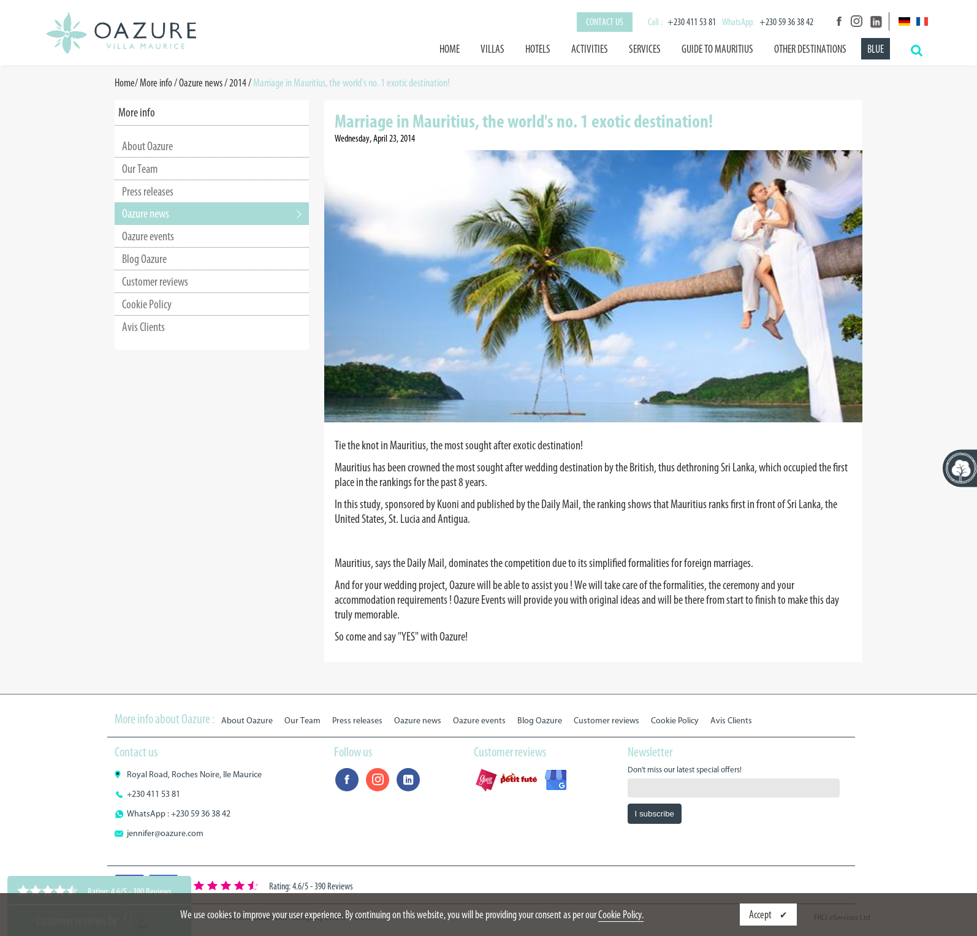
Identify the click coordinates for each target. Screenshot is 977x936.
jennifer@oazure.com (165, 833)
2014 (237, 82)
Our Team (140, 168)
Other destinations (810, 49)
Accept (761, 914)
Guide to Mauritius (717, 49)
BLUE (875, 49)
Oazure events (148, 236)
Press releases (147, 191)
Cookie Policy (147, 304)
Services (645, 49)
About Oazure (147, 146)
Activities (589, 49)
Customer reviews (155, 281)
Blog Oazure (144, 258)
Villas (492, 49)
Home (449, 49)
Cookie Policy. (621, 914)
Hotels (537, 49)
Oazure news (200, 82)
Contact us (604, 22)
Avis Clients (143, 326)
